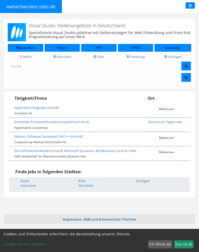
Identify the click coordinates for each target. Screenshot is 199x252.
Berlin (25, 56)
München (62, 56)
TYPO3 (135, 47)
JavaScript (173, 47)
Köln (98, 56)
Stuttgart (173, 56)
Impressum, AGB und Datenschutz (91, 219)
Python (62, 47)
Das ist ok (183, 244)
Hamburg (135, 56)
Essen (25, 180)
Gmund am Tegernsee (165, 122)
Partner (130, 219)
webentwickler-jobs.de (30, 6)
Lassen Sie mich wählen (24, 244)
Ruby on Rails (25, 47)
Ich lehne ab (160, 244)
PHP (99, 47)
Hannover (28, 185)
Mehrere (166, 109)
